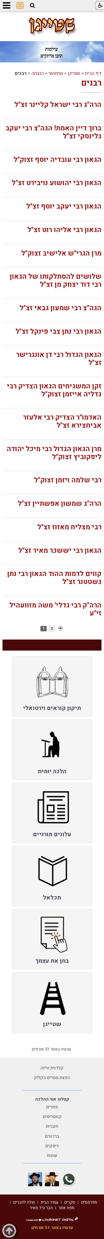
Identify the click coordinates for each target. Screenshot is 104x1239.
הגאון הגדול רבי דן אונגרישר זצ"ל (59, 359)
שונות (52, 1155)
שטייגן (74, 73)
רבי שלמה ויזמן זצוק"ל (68, 480)
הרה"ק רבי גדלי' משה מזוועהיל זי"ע (55, 609)
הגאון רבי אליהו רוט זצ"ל (64, 230)
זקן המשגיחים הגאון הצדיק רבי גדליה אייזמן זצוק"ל (54, 390)
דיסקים (52, 1146)
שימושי (56, 73)
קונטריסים (52, 1116)
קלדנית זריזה (52, 1068)
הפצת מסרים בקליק (52, 1077)
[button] (32, 5)
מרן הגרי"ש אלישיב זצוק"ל (61, 253)
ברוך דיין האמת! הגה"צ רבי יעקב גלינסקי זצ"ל (54, 132)
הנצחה (37, 73)
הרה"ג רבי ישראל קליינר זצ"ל (58, 105)
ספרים (52, 1107)
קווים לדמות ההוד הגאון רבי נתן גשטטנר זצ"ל (54, 578)
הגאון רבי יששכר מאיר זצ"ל (60, 551)
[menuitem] (52, 686)
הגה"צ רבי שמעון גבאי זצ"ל (61, 308)
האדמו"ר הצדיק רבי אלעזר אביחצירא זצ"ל (62, 421)
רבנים (91, 83)
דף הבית (93, 73)
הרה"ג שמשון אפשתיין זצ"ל (60, 504)
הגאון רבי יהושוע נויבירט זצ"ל (57, 183)
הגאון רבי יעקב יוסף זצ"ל (64, 206)
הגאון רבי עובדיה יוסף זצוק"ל (58, 160)
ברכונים (52, 1136)
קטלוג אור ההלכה (52, 1099)
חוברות (52, 1126)
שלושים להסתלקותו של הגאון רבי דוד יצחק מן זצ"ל (56, 281)
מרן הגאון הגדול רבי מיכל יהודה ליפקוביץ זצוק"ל (54, 453)
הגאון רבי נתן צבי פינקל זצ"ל (59, 332)
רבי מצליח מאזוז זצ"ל (69, 527)
